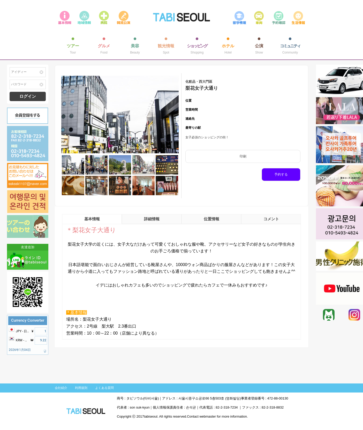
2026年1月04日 (20, 350)
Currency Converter (27, 320)
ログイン (27, 96)
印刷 (243, 156)
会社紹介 (61, 388)
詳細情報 (152, 219)
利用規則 (81, 388)
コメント (271, 219)
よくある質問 (104, 388)
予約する (281, 174)
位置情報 (211, 219)
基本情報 (92, 219)
